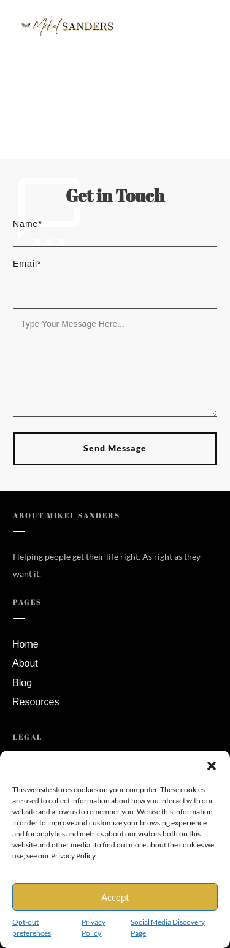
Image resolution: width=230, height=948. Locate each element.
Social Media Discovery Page (168, 927)
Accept (115, 897)
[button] (211, 766)
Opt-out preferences (31, 927)
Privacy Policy (93, 927)
